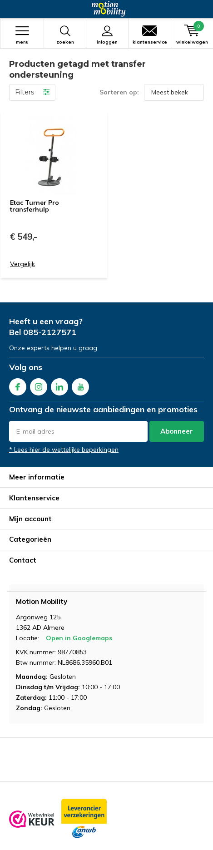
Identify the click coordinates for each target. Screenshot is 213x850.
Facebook (17, 384)
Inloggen (107, 35)
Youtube (80, 384)
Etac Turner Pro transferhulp (34, 206)
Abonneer (176, 431)
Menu (22, 35)
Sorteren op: (119, 92)
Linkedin (59, 384)
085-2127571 (49, 332)
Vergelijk (22, 264)
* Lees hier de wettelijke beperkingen (64, 449)
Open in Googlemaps (79, 638)
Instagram (38, 384)
